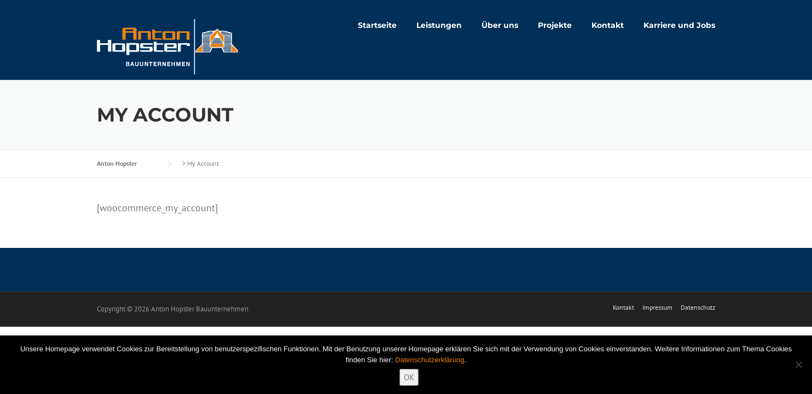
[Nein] (798, 364)
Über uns (500, 25)
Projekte (555, 25)
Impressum (657, 307)
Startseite (377, 25)
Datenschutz (698, 307)
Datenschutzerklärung (429, 360)
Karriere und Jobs (679, 25)
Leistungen (439, 25)
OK (409, 377)
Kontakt (607, 25)
